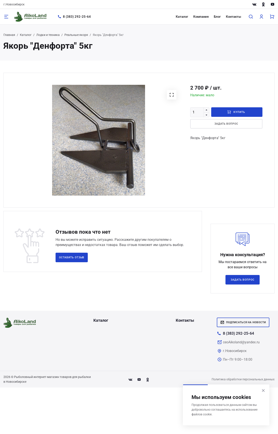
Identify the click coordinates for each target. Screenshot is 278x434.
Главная (9, 35)
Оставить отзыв (71, 257)
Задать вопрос (226, 123)
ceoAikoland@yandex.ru (241, 342)
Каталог (182, 17)
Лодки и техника (48, 35)
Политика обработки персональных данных (243, 379)
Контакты (233, 17)
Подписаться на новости (243, 322)
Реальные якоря (76, 35)
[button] (171, 95)
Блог (217, 17)
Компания (201, 17)
